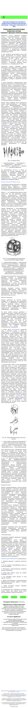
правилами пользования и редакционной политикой (17, 691)
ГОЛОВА (12, 341)
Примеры (9, 574)
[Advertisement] (14, 8)
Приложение (19, 395)
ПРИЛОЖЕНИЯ (16, 329)
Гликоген (4, 552)
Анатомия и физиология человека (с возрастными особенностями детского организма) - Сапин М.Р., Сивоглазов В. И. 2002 (14, 24)
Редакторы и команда (15, 696)
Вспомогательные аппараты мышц (10, 182)
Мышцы (11, 35)
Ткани (8, 63)
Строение (3, 124)
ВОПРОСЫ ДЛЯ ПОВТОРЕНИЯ (9, 558)
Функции (15, 170)
